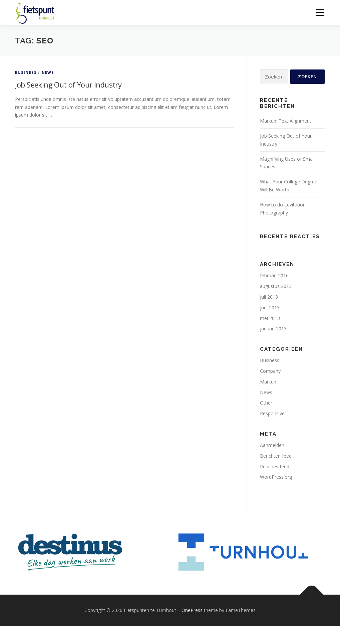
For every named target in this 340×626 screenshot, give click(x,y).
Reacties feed (274, 466)
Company (270, 371)
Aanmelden (272, 445)
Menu (319, 12)
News (48, 72)
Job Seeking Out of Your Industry (68, 85)
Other (266, 403)
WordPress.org (276, 477)
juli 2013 (269, 297)
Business (26, 72)
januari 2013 (273, 328)
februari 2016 (274, 275)
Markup (268, 381)
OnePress (192, 610)
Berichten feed (276, 456)
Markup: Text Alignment (285, 121)
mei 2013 (270, 318)
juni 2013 (270, 307)
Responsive (272, 413)
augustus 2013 (276, 286)
